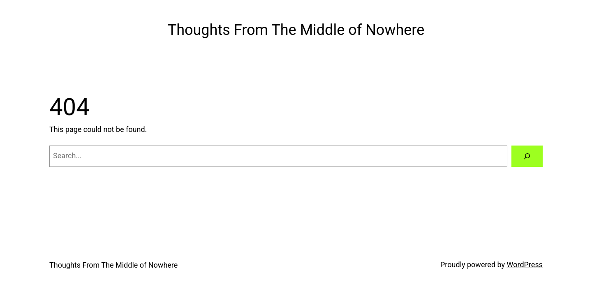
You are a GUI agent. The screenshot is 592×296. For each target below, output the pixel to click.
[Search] (527, 156)
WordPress (525, 264)
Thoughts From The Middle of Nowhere (296, 30)
